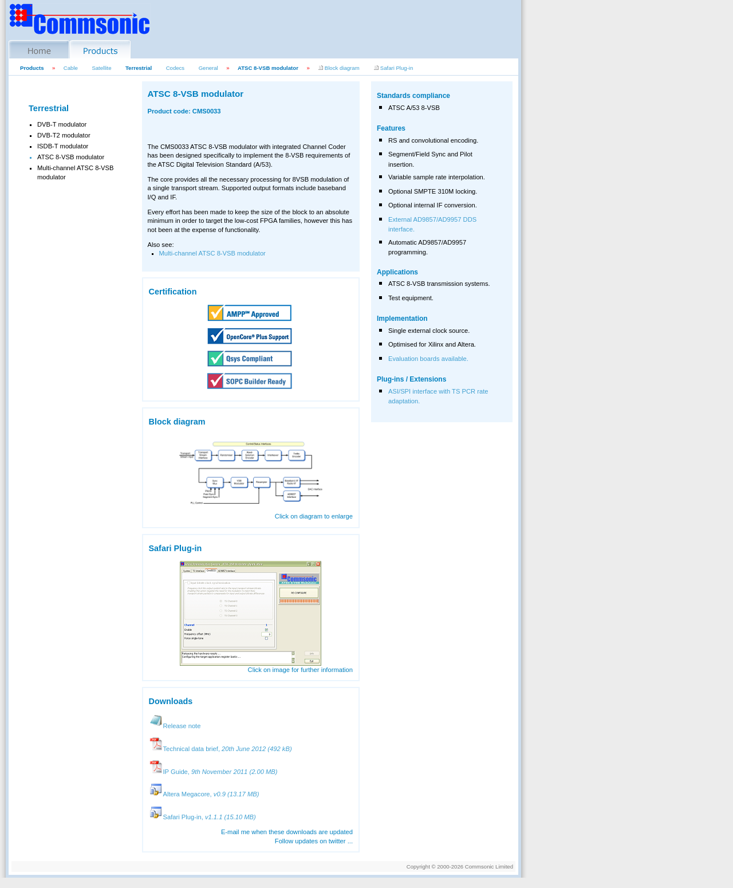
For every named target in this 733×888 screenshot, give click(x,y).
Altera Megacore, (204, 794)
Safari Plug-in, (202, 817)
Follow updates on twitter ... (314, 841)
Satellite (101, 68)
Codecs (175, 68)
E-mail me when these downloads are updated (287, 831)
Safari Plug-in (393, 68)
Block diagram (338, 68)
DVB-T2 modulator (63, 135)
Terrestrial (138, 68)
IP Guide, (213, 771)
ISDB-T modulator (62, 146)
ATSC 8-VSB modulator (268, 68)
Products (32, 68)
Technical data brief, (220, 748)
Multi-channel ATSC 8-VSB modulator (212, 253)
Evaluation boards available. (428, 358)
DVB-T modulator (61, 124)
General (208, 68)
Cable (71, 68)
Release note (175, 725)
